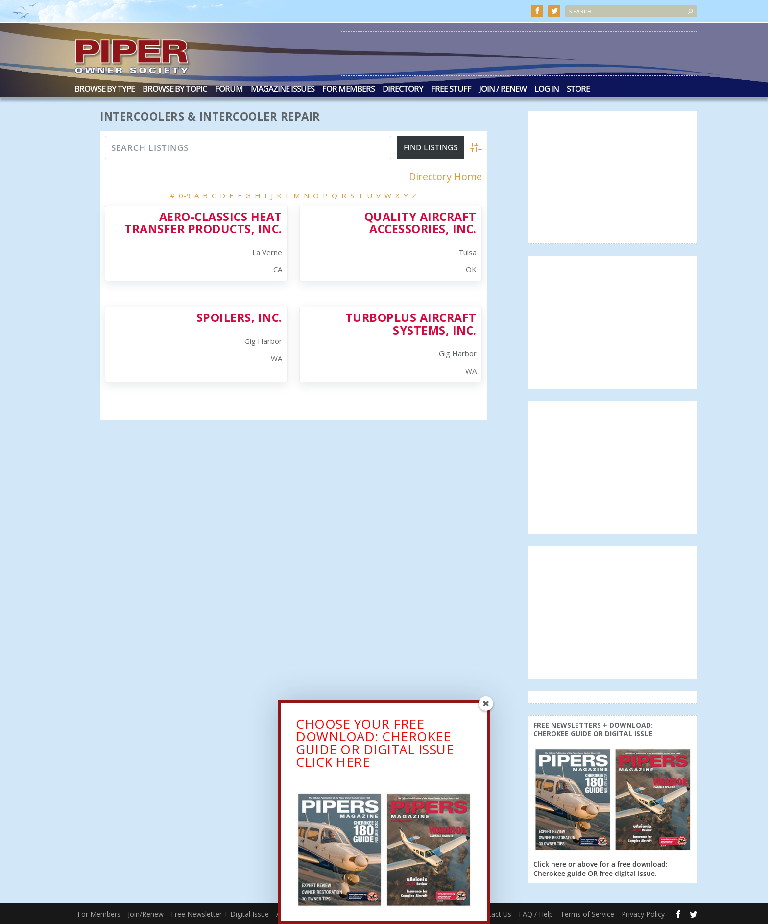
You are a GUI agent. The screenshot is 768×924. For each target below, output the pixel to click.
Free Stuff (451, 89)
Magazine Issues (282, 89)
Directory (403, 89)
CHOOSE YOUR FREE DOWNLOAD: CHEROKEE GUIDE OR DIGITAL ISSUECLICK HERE (375, 745)
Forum (229, 89)
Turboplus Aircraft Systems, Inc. (411, 324)
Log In (546, 89)
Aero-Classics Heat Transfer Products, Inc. (203, 222)
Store (578, 89)
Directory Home (445, 177)
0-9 (185, 195)
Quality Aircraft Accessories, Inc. (420, 222)
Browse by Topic (175, 89)
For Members (348, 89)
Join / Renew (503, 89)
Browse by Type (104, 89)
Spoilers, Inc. (239, 317)
